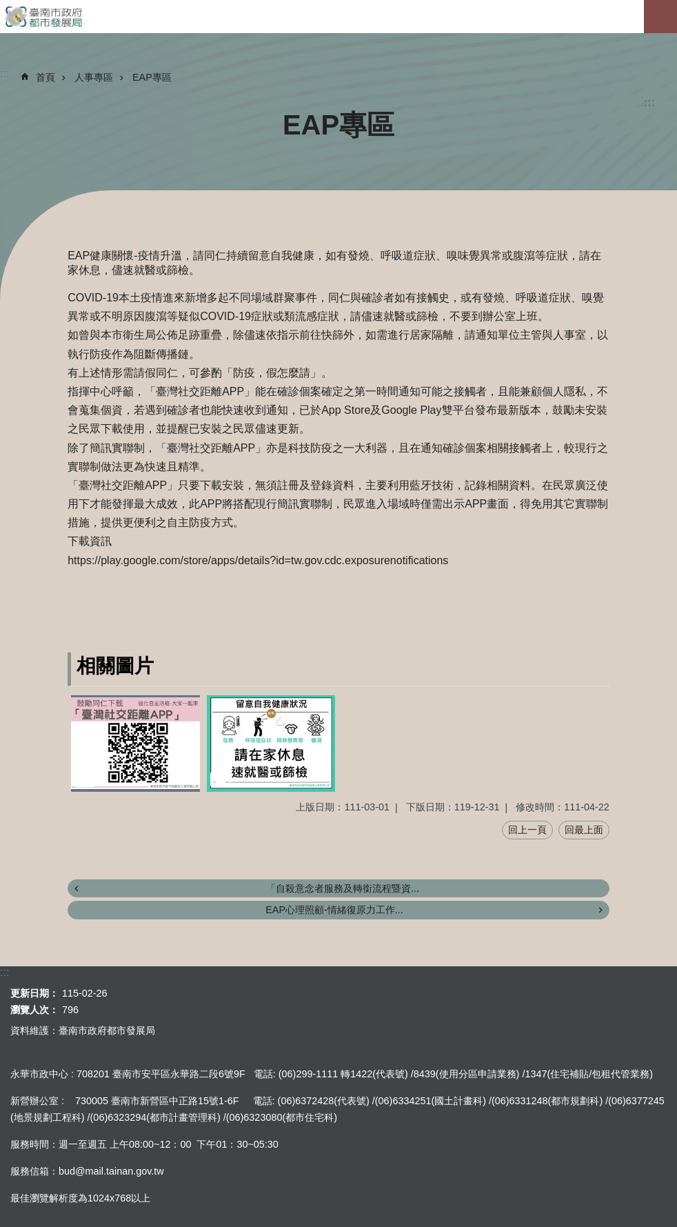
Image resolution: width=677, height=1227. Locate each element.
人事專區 (93, 77)
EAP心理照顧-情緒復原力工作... (334, 909)
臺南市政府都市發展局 (338, 16)
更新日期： (34, 993)
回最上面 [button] (584, 829)
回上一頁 (527, 829)
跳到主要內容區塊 (7, 7)
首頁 (45, 77)
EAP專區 (152, 77)
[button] (135, 743)
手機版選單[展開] (660, 16)
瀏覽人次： (34, 1009)
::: (649, 102)
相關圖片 (115, 666)
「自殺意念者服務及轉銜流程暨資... (342, 888)
